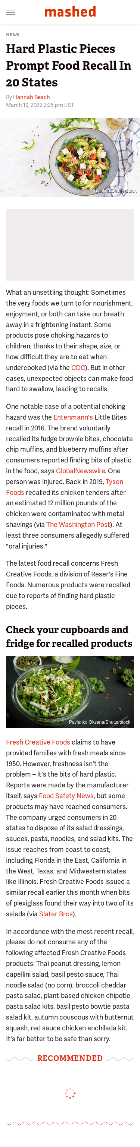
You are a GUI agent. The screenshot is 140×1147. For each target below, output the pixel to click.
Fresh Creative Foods (38, 742)
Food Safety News (66, 795)
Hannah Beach (31, 97)
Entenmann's (73, 417)
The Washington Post (78, 524)
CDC (78, 367)
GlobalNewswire (80, 471)
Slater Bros (56, 914)
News (13, 35)
